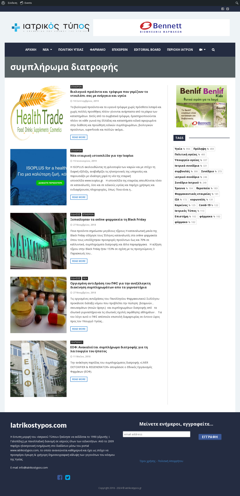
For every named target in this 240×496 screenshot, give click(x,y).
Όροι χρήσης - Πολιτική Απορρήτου (161, 461)
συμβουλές (186, 171)
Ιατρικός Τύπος (189, 210)
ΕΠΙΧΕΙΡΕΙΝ (76, 86)
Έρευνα (184, 188)
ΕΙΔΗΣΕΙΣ (75, 214)
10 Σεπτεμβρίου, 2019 (86, 101)
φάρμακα (210, 216)
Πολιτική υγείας (190, 154)
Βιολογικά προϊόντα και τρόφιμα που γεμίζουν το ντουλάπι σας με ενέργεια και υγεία (109, 94)
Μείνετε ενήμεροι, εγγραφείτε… (176, 424)
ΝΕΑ (85, 278)
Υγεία (182, 148)
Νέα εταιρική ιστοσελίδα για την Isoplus (101, 155)
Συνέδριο (211, 171)
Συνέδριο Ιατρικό (190, 182)
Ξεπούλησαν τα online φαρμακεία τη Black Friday (108, 219)
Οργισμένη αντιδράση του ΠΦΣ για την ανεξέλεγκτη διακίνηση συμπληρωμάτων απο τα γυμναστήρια (110, 285)
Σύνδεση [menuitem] (12, 3)
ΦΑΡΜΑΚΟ (76, 342)
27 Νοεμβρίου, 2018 (84, 224)
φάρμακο (185, 222)
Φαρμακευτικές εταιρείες (196, 194)
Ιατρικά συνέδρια (191, 165)
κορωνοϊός (201, 199)
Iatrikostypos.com (38, 425)
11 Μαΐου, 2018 (81, 356)
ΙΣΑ (181, 199)
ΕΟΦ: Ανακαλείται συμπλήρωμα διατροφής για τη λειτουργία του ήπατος (109, 349)
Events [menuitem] (26, 3)
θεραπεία (207, 188)
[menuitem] (3, 3)
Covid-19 (208, 205)
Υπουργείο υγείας (191, 160)
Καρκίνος (185, 205)
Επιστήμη (185, 216)
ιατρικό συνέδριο (191, 177)
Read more (79, 137)
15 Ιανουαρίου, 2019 (85, 161)
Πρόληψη (204, 148)
